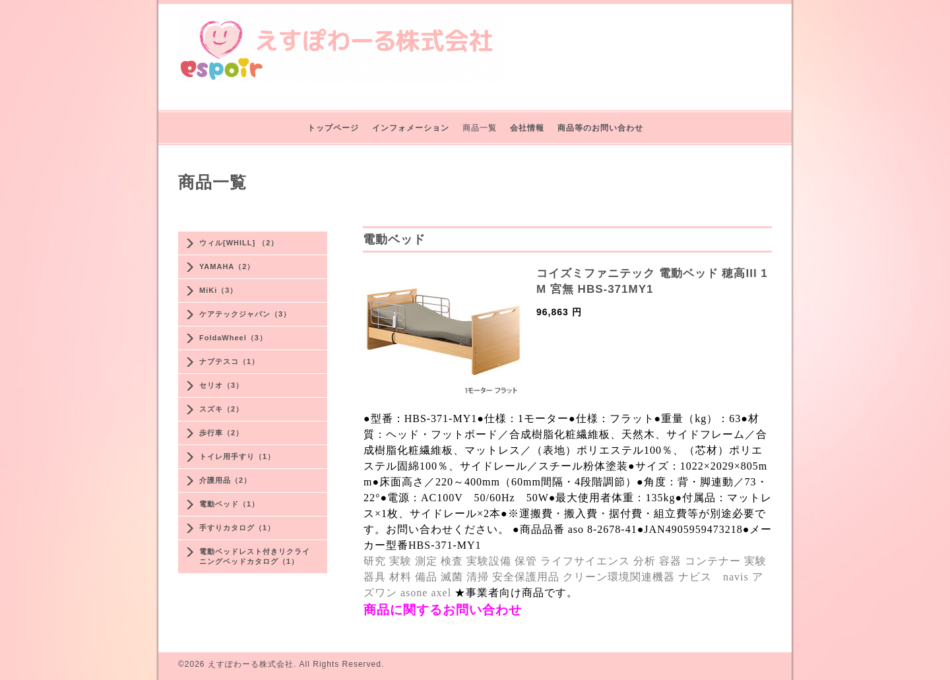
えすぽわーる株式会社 (251, 664)
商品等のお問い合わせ (600, 128)
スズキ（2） (221, 409)
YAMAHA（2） (227, 266)
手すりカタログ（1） (237, 528)
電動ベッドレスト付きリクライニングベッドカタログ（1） (254, 556)
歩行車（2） (221, 433)
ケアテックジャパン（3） (245, 314)
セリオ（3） (221, 385)
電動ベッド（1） (229, 504)
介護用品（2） (225, 480)
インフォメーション (410, 128)
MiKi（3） (218, 290)
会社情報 (527, 128)
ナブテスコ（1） (229, 361)
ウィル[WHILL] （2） (238, 243)
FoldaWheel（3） (233, 338)
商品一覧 (479, 128)
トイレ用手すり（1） (237, 456)
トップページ (333, 128)
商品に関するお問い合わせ (443, 610)
